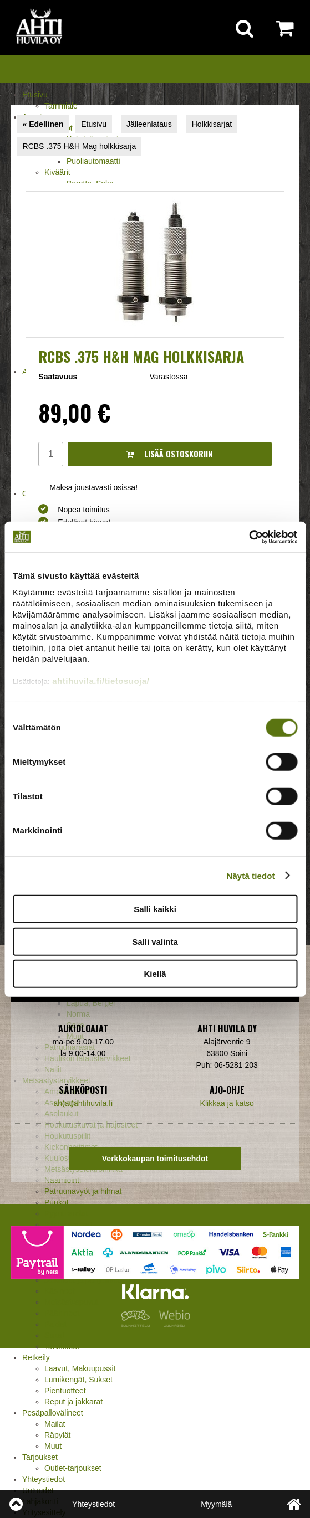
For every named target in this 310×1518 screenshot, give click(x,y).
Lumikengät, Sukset (78, 1379)
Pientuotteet (65, 1390)
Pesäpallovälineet (52, 1412)
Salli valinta (155, 941)
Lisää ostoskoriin (169, 454)
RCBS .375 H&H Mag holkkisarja (79, 146)
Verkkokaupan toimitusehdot (155, 1158)
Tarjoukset (40, 1457)
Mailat (54, 1423)
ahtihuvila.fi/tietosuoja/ (100, 680)
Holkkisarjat (212, 124)
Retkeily (36, 1357)
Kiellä (155, 974)
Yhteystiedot (43, 1479)
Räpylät (57, 1434)
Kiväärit (57, 172)
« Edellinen (43, 124)
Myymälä (216, 1504)
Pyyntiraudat (66, 1213)
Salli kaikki (155, 909)
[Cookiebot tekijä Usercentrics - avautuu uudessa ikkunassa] (248, 536)
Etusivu (35, 94)
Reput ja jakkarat (73, 1401)
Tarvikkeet (61, 1346)
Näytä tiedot (251, 875)
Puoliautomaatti (93, 161)
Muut (53, 1446)
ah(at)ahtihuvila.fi (83, 1103)
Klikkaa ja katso (227, 1103)
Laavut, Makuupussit (79, 1368)
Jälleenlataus (149, 124)
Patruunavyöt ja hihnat (82, 1191)
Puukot (56, 1202)
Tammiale (61, 105)
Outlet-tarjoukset (72, 1468)
